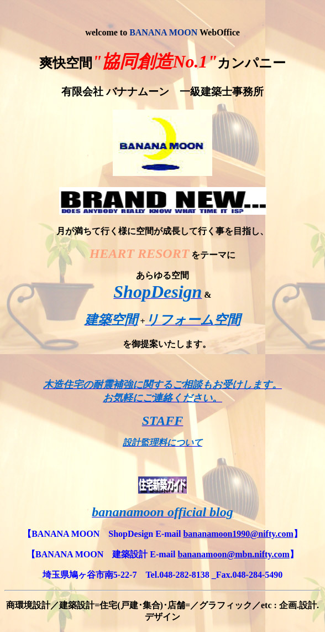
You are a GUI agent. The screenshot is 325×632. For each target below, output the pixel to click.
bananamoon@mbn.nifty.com (233, 554)
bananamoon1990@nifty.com (238, 533)
